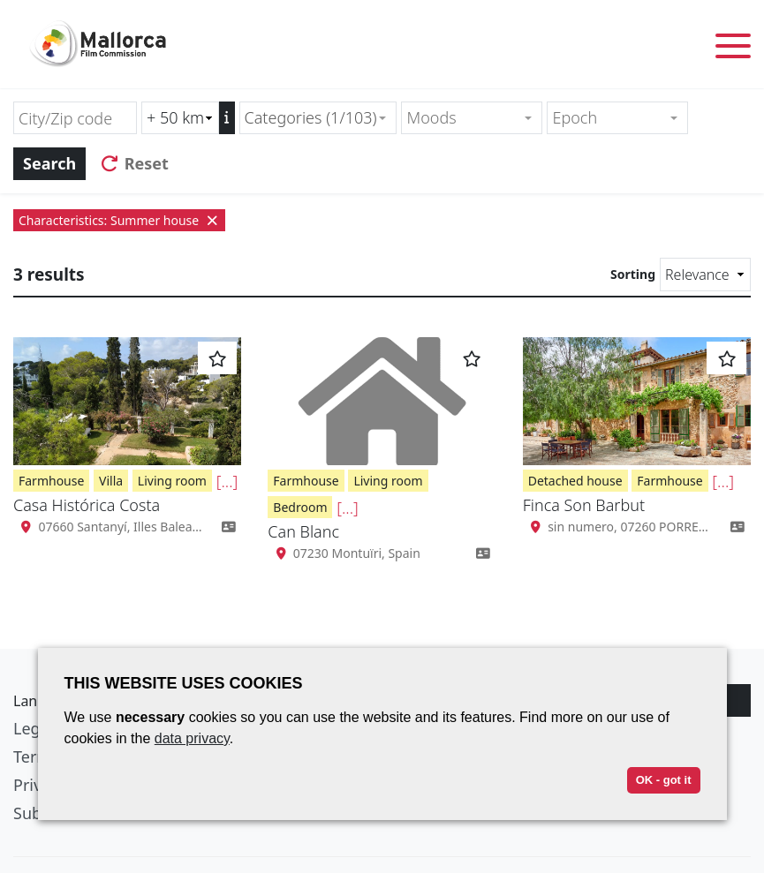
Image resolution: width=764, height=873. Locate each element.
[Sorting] (705, 274)
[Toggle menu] (733, 49)
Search (49, 163)
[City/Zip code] (75, 118)
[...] (227, 481)
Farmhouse (51, 480)
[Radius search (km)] (180, 118)
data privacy (192, 738)
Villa (111, 480)
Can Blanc (303, 531)
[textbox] (464, 118)
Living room (172, 480)
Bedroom (300, 507)
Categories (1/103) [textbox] (311, 117)
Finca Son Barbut (584, 505)
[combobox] (318, 118)
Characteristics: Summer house (119, 220)
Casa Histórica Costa (86, 505)
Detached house (575, 480)
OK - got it (664, 779)
